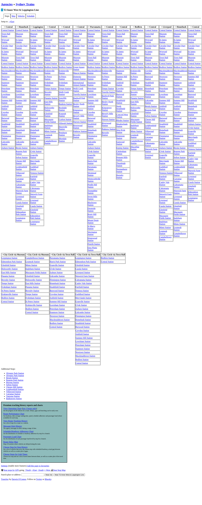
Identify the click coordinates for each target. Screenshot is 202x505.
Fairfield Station (33, 177)
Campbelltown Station (35, 258)
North (28, 470)
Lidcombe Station (6, 143)
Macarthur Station (135, 148)
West (47, 470)
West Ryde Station (120, 131)
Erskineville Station (49, 72)
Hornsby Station (119, 176)
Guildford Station (34, 168)
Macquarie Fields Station (50, 120)
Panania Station (51, 98)
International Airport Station (79, 84)
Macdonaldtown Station (60, 320)
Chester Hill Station (21, 162)
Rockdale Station (63, 109)
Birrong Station (12, 382)
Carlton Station (65, 119)
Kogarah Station (62, 115)
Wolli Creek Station (64, 93)
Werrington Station (92, 233)
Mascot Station (79, 73)
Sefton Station (22, 157)
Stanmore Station (5, 84)
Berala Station (22, 148)
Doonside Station (91, 209)
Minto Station (50, 131)
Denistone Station (120, 137)
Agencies (7, 4)
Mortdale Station (63, 140)
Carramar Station (20, 180)
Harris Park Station (92, 162)
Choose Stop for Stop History (15, 447)
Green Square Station (79, 68)
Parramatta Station (92, 168)
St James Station (5, 52)
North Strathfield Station (120, 108)
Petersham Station (6, 89)
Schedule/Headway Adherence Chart (18, 431)
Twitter (39, 479)
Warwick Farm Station (85, 276)
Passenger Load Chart (12, 437)
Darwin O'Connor (19, 479)
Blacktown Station (92, 203)
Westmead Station (92, 174)
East (11, 21)
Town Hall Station (6, 35)
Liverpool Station (20, 197)
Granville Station (34, 156)
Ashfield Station (5, 107)
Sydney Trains (25, 4)
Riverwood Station (77, 126)
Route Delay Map (10, 442)
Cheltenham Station (121, 152)
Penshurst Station (63, 134)
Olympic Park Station (15, 373)
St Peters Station (48, 78)
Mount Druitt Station (93, 221)
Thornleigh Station (120, 164)
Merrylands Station (35, 162)
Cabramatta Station (20, 186)
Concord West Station (122, 116)
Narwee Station (79, 122)
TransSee (5, 479)
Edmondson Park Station (21, 213)
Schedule (30, 16)
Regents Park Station (21, 152)
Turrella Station (79, 94)
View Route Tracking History (15, 421)
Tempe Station (51, 88)
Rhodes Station (122, 120)
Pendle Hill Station (92, 186)
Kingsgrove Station (78, 111)
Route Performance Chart (13, 414)
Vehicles (21, 16)
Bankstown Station (14, 398)
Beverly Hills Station (78, 117)
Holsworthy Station (49, 109)
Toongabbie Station (92, 192)
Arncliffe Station (62, 99)
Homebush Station (6, 131)
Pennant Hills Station (122, 158)
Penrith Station (94, 244)
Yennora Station (36, 173)
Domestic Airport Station (79, 78)
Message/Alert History (12, 426)
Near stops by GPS (10, 470)
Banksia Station (65, 104)
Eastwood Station (120, 143)
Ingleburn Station (49, 126)
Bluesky (48, 479)
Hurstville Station (63, 128)
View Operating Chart (12, 408)
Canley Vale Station (35, 183)
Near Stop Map (58, 470)
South (40, 470)
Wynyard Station (5, 41)
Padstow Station (80, 131)
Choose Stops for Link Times (15, 454)
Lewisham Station (6, 95)
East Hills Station (49, 103)
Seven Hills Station (92, 197)
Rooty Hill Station (92, 215)
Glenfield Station (20, 207)
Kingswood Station (92, 239)
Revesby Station (48, 93)
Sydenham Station (49, 84)
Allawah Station (65, 123)
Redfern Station (8, 67)
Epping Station (122, 148)
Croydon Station (5, 113)
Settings (4, 466)
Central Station (8, 30)
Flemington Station (6, 137)
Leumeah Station (48, 136)
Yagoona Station (13, 396)
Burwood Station (5, 119)
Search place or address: (22, 475)
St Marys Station (91, 227)
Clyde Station (36, 151)
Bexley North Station (78, 105)
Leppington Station (20, 219)
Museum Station (5, 59)
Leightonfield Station (21, 168)
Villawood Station (20, 174)
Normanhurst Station (121, 170)
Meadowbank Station (122, 125)
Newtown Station (5, 78)
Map (13, 16)
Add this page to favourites (38, 466)
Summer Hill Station (7, 101)
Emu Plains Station (92, 249)
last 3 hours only (29, 408)
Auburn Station (8, 148)
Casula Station (22, 202)
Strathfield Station (6, 125)
